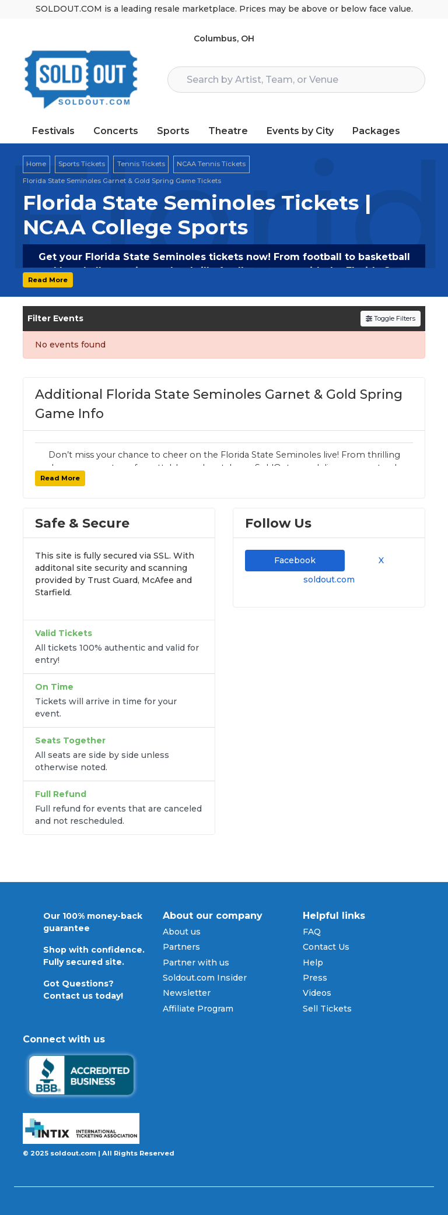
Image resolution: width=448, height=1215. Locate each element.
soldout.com (329, 579)
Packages (376, 130)
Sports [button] (173, 130)
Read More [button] (48, 280)
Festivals (53, 130)
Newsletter (187, 993)
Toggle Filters (390, 318)
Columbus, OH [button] (224, 38)
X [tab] (379, 560)
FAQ (312, 931)
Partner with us (196, 962)
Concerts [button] (115, 130)
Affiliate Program (198, 1008)
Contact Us (326, 947)
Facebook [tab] (295, 560)
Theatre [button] (228, 130)
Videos (317, 993)
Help (313, 962)
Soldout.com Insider (205, 977)
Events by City (300, 130)
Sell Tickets (327, 1008)
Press (315, 977)
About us (182, 931)
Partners (181, 947)
